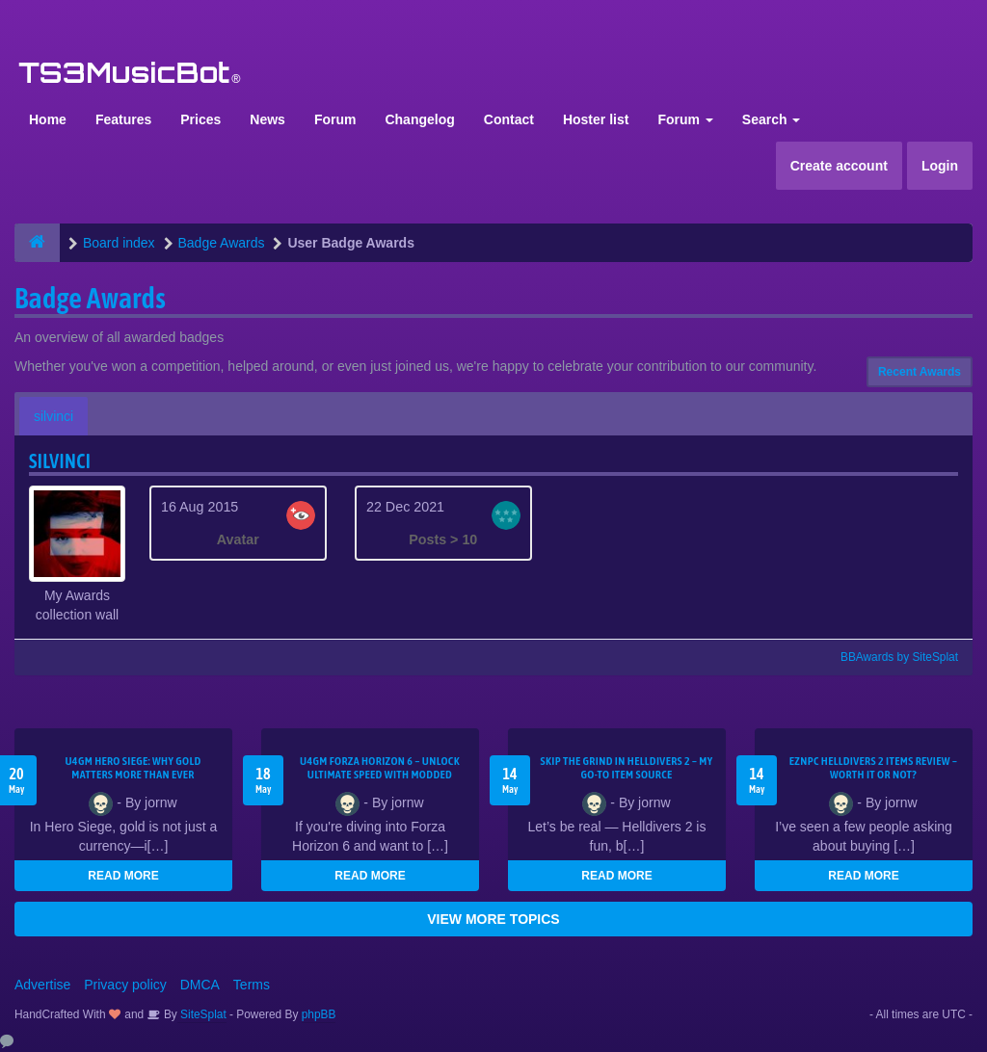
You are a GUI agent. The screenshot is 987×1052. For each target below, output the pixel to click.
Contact (509, 119)
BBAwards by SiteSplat (890, 657)
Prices (200, 119)
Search (771, 119)
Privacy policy (125, 984)
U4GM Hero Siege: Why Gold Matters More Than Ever (132, 767)
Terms (251, 984)
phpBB (319, 1014)
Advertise (42, 984)
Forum (335, 119)
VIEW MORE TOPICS (493, 919)
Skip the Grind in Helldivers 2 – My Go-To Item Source (626, 767)
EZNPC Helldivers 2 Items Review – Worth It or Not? (873, 767)
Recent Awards (919, 372)
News (267, 119)
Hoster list (595, 119)
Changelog (419, 119)
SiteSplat (202, 1014)
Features (123, 119)
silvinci (53, 416)
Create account (839, 165)
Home (48, 119)
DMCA (200, 984)
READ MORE (123, 875)
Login (939, 165)
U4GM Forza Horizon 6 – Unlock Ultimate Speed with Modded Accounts (380, 774)
